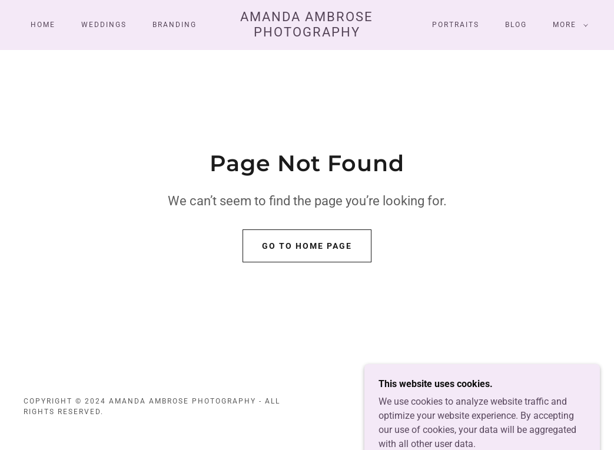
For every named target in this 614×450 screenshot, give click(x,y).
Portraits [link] (455, 25)
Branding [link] (174, 25)
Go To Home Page (307, 246)
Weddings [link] (104, 25)
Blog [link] (516, 25)
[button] (568, 25)
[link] (307, 33)
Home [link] (43, 25)
